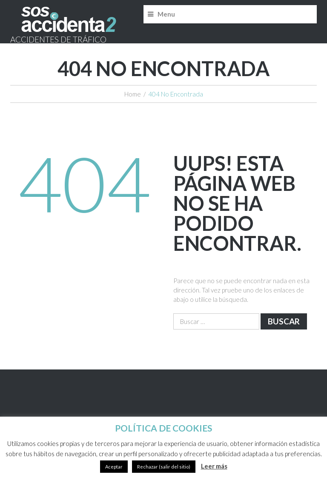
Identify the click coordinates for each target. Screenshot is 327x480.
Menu (166, 14)
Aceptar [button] (114, 466)
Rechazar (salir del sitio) (163, 466)
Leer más (214, 466)
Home (132, 94)
